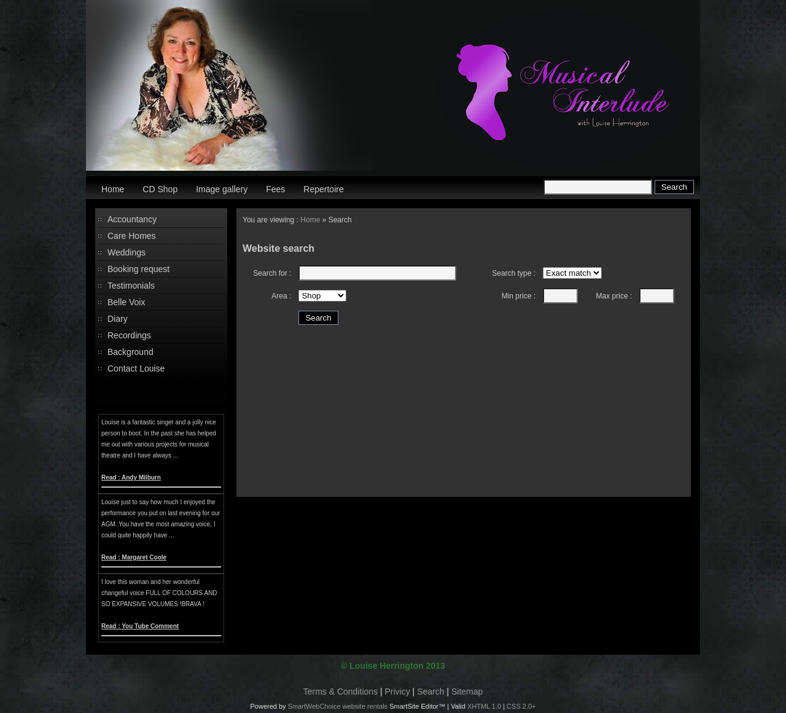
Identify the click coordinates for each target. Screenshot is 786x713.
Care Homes (131, 236)
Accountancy (132, 219)
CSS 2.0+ (521, 706)
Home (112, 189)
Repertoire (323, 189)
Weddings (126, 252)
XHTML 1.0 (484, 706)
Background (130, 352)
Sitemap (467, 691)
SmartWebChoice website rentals (337, 706)
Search (430, 691)
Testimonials (131, 285)
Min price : (518, 296)
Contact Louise (136, 368)
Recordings (129, 335)
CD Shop (159, 189)
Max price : (614, 296)
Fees (275, 189)
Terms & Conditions (340, 691)
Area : (281, 296)
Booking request (138, 269)
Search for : (272, 273)
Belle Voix (126, 302)
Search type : (513, 273)
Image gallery (221, 189)
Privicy (397, 691)
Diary (117, 319)
